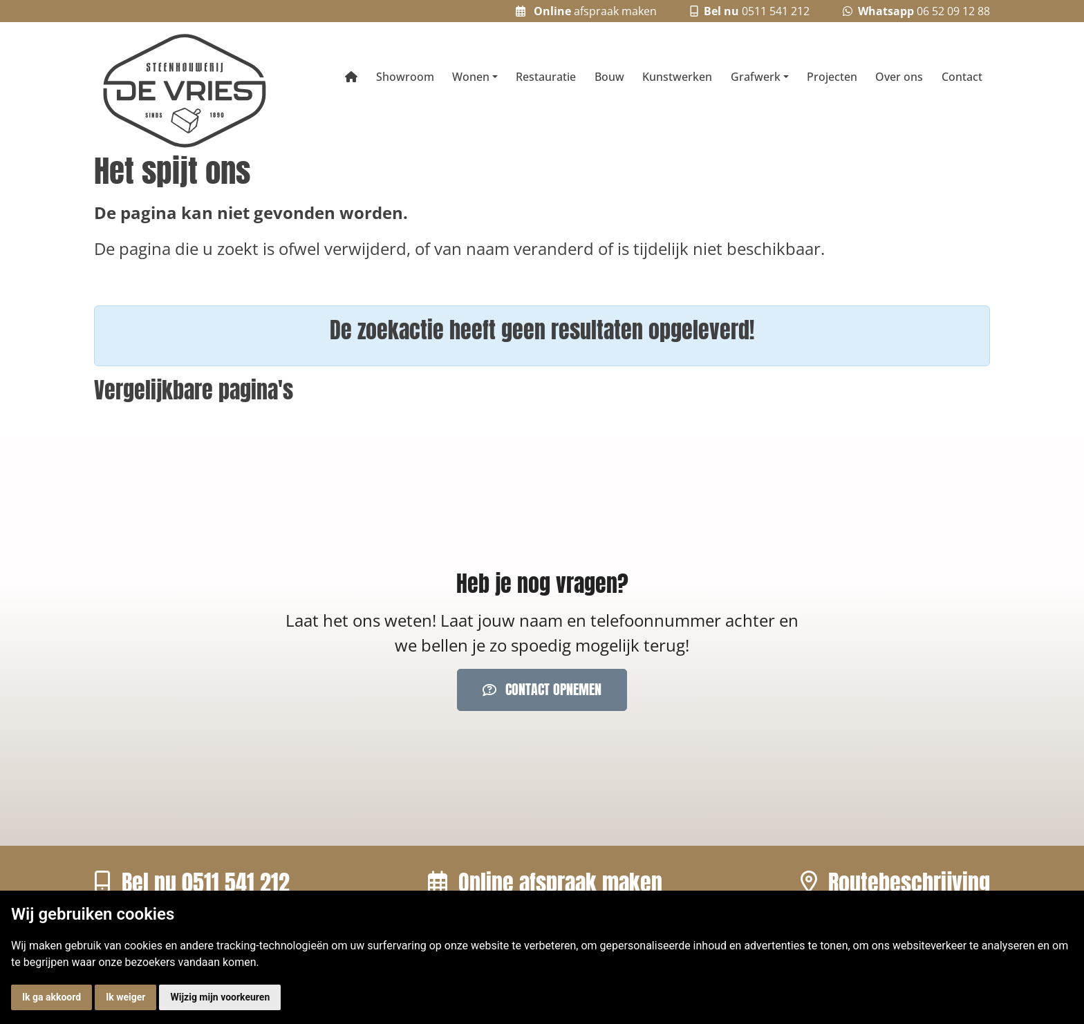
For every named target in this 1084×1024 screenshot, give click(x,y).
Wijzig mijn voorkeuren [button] (220, 997)
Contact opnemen (542, 689)
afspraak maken (586, 11)
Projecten (832, 76)
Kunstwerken (677, 76)
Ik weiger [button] (125, 997)
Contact (962, 76)
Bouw (609, 76)
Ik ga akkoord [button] (51, 997)
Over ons (899, 76)
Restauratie (546, 76)
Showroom (405, 76)
